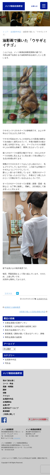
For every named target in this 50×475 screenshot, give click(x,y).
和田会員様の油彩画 (13, 337)
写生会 (8, 363)
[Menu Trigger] (43, 5)
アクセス (6, 396)
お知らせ (33, 6)
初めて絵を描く (9, 381)
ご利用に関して (9, 414)
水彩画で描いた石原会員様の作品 (32, 312)
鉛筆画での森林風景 (12, 307)
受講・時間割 (8, 387)
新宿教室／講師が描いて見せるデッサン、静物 (24, 334)
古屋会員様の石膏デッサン (16, 323)
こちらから (16, 438)
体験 (4, 393)
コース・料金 (8, 384)
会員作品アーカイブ (10, 408)
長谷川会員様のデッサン (15, 330)
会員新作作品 (16, 32)
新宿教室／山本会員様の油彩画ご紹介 (21, 326)
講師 (4, 390)
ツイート (8, 293)
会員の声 (6, 405)
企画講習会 (7, 402)
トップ (5, 32)
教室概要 (6, 411)
